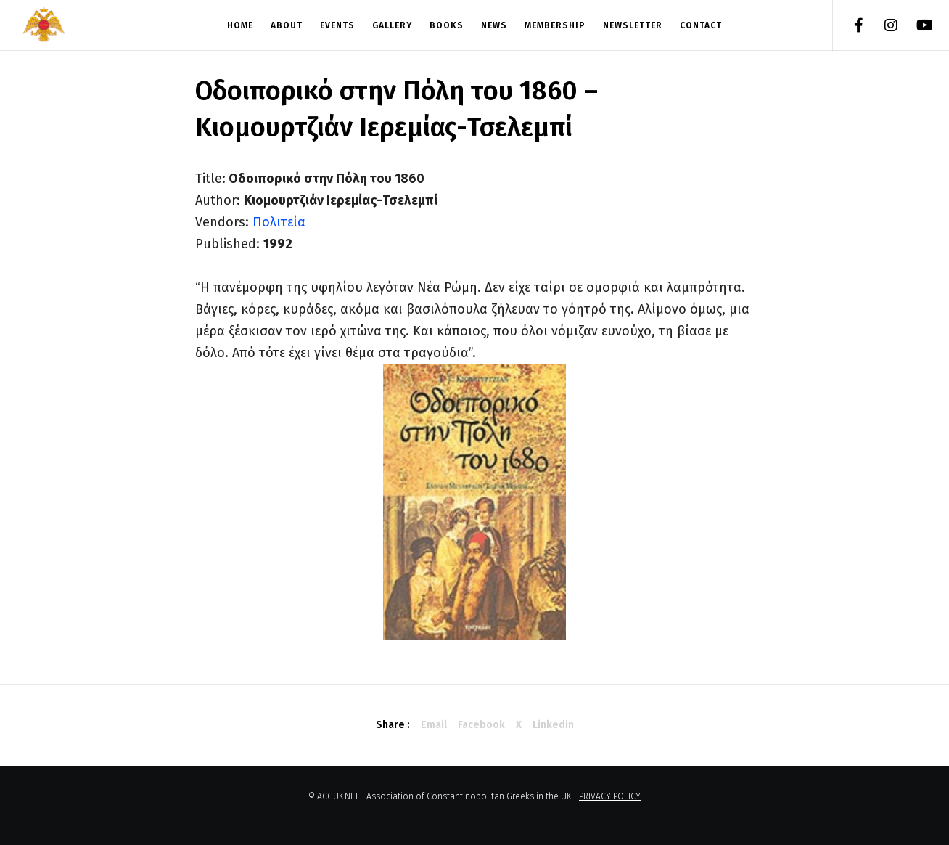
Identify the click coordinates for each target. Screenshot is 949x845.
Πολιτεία (278, 222)
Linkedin (553, 725)
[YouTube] (914, 25)
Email (434, 725)
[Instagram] (882, 25)
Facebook (481, 725)
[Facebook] (849, 25)
